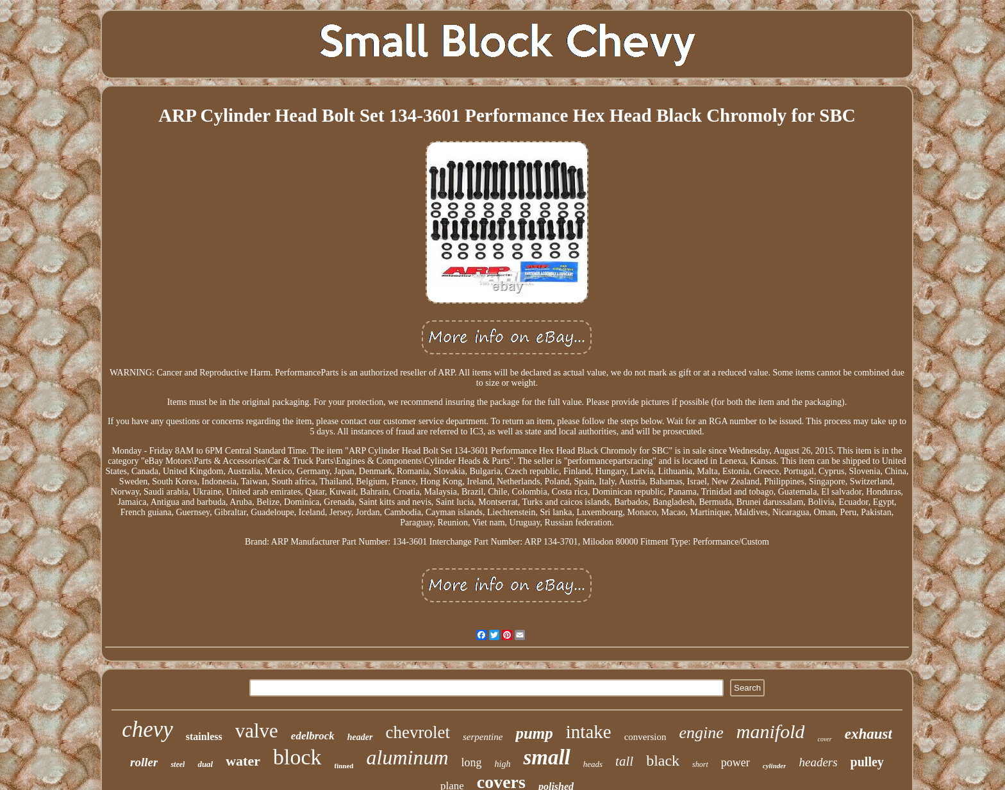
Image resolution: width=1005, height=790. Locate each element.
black (662, 760)
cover (824, 739)
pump (533, 733)
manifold (770, 731)
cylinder (774, 765)
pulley (867, 762)
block (297, 757)
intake (588, 731)
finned (344, 765)
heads (592, 764)
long (471, 762)
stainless (204, 736)
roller (144, 762)
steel (177, 764)
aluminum (408, 757)
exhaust (868, 734)
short (700, 764)
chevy (147, 729)
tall (624, 761)
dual (205, 764)
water (243, 761)
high (503, 764)
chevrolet (418, 732)
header (360, 737)
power (735, 762)
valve (256, 731)
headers (818, 762)
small (546, 757)
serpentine (483, 737)
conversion (645, 737)
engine (701, 732)
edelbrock (313, 736)
